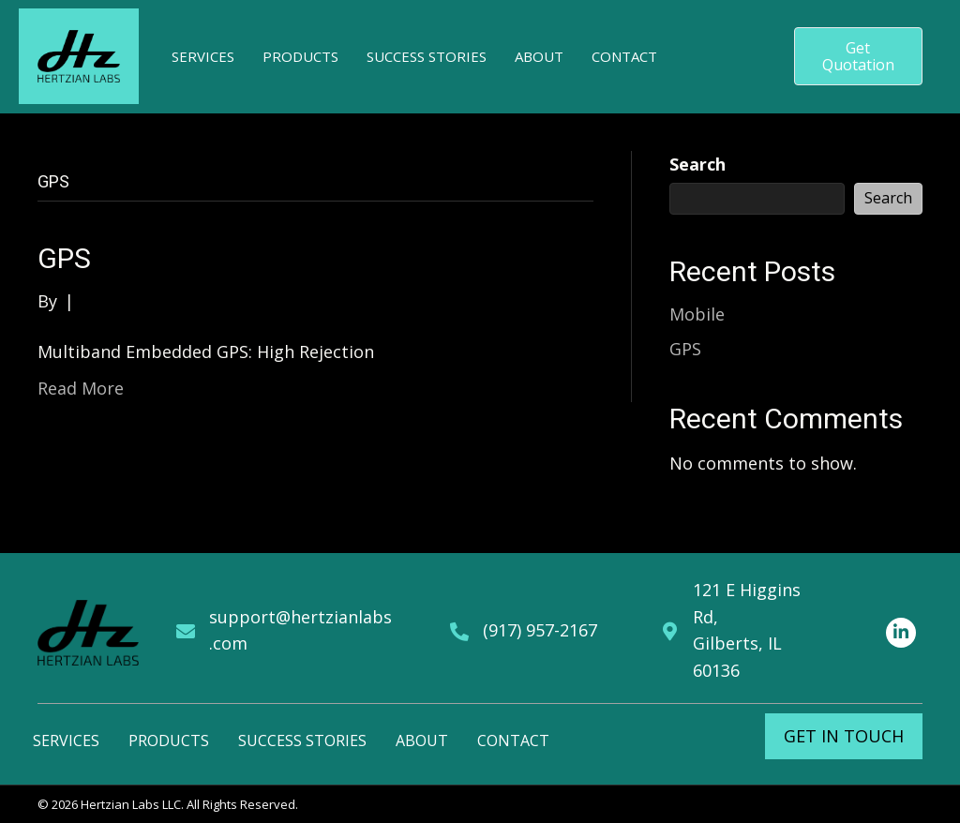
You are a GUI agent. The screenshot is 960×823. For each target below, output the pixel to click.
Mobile (697, 314)
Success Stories (302, 740)
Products (168, 740)
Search (697, 164)
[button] (858, 56)
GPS (64, 258)
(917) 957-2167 (540, 630)
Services (66, 740)
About (422, 740)
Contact (513, 740)
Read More (81, 388)
